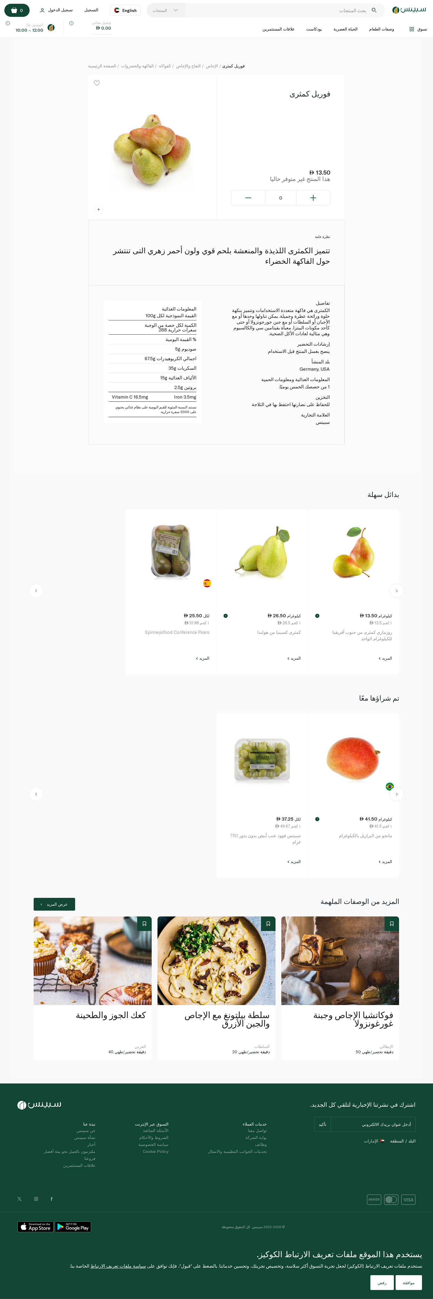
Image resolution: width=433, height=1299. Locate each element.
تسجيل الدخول (56, 10)
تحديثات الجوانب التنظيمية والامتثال (237, 1151)
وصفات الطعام (381, 28)
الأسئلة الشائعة (156, 1130)
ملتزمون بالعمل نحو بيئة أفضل (69, 1151)
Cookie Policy (156, 1151)
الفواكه (165, 65)
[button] (36, 592)
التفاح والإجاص (188, 65)
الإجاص (212, 65)
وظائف (261, 1144)
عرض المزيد (54, 904)
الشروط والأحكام (154, 1137)
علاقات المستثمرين (278, 28)
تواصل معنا (257, 1130)
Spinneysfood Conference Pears (177, 632)
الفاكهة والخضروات (137, 65)
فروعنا (89, 1158)
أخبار (91, 1144)
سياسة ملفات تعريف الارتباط (118, 1266)
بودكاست (314, 28)
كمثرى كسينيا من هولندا (279, 632)
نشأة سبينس (84, 1137)
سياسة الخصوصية (153, 1144)
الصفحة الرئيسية (102, 65)
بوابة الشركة (256, 1137)
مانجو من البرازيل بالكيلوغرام (365, 835)
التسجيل (91, 9)
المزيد (385, 658)
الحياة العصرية (346, 28)
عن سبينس (86, 1130)
